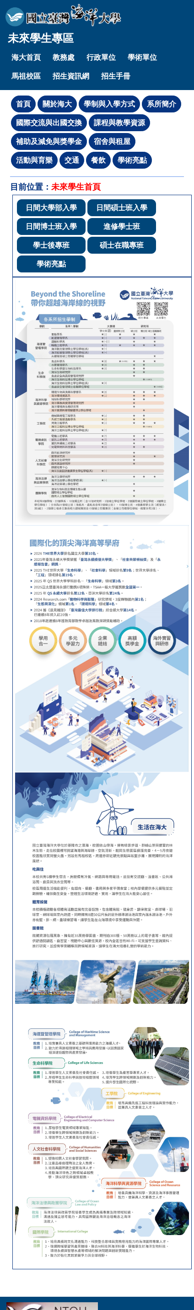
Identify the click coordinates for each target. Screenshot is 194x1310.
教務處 (64, 57)
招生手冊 (115, 76)
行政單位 (101, 57)
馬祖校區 (26, 76)
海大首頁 (26, 57)
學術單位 (142, 57)
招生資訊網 (71, 76)
